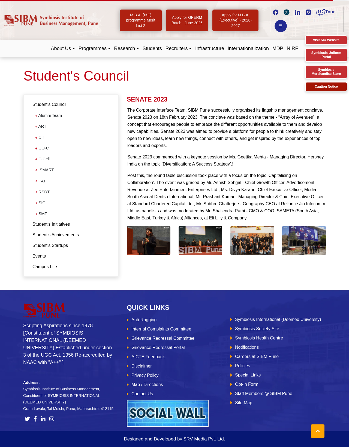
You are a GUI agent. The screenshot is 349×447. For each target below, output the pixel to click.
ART (40, 126)
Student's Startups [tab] (50, 245)
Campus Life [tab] (44, 266)
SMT (41, 213)
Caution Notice (326, 86)
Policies (242, 365)
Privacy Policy (145, 375)
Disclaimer (141, 366)
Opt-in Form (246, 384)
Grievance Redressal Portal (158, 347)
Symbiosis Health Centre (259, 338)
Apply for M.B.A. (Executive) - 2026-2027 (235, 20)
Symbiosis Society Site (257, 328)
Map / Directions (147, 384)
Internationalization (248, 48)
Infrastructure (209, 48)
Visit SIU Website (326, 40)
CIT (40, 137)
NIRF (292, 48)
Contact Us (142, 393)
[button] (63, 48)
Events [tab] (39, 256)
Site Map (243, 402)
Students (152, 48)
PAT (40, 181)
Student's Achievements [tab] (55, 234)
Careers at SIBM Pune (257, 356)
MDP (277, 48)
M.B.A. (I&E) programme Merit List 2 (140, 20)
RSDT (42, 191)
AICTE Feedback (148, 356)
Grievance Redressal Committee (162, 338)
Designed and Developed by (174, 439)
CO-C (42, 148)
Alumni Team (48, 115)
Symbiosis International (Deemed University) (278, 319)
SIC (40, 202)
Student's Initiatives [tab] (51, 224)
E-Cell (42, 159)
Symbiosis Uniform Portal (326, 55)
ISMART (44, 169)
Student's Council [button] (49, 104)
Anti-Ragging (144, 319)
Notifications (247, 347)
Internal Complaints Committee (161, 329)
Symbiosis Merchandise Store (326, 72)
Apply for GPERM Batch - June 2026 (187, 20)
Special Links (248, 375)
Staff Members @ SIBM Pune (263, 393)
